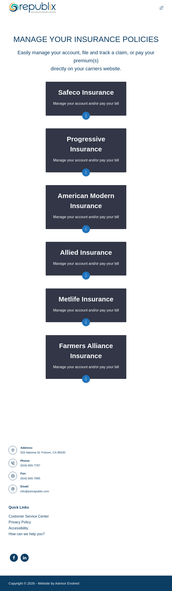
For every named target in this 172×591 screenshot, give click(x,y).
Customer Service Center (29, 516)
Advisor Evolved (67, 583)
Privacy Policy (20, 522)
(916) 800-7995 (30, 478)
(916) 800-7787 (30, 465)
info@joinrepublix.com (34, 491)
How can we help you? (27, 534)
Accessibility (18, 528)
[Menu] (161, 8)
